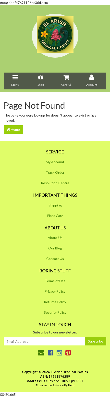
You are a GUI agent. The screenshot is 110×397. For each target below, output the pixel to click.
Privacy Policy (55, 291)
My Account (55, 162)
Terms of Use (55, 281)
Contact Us (55, 259)
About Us (55, 238)
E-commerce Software (50, 385)
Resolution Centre (55, 183)
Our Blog (55, 248)
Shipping (55, 205)
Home (13, 129)
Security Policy (55, 312)
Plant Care (55, 216)
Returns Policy (55, 302)
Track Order (55, 172)
